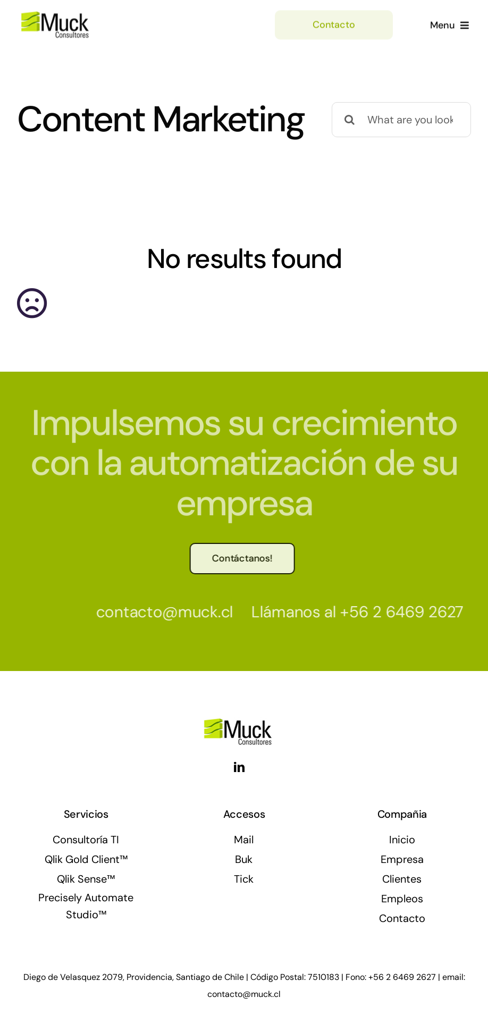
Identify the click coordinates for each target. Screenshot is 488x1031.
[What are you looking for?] (401, 119)
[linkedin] (239, 767)
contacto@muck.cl (161, 611)
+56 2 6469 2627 (398, 611)
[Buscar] (349, 119)
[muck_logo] (73, 14)
